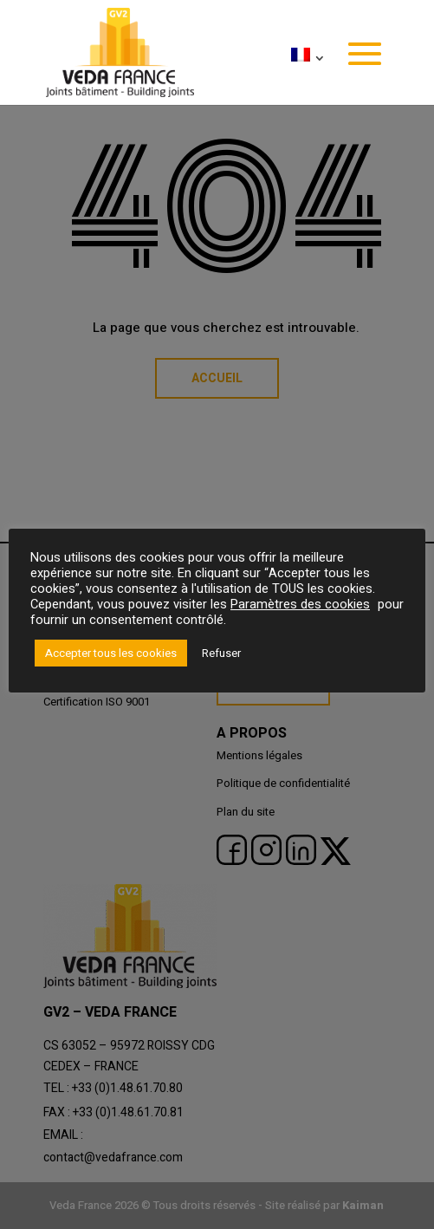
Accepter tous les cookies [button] (111, 653)
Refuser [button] (221, 653)
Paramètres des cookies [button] (300, 604)
